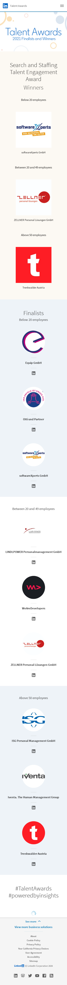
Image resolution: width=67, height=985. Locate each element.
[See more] (33, 921)
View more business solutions (33, 927)
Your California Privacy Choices (33, 948)
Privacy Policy (34, 944)
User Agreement (33, 952)
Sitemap (33, 961)
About (33, 936)
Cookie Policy (33, 940)
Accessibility (33, 956)
